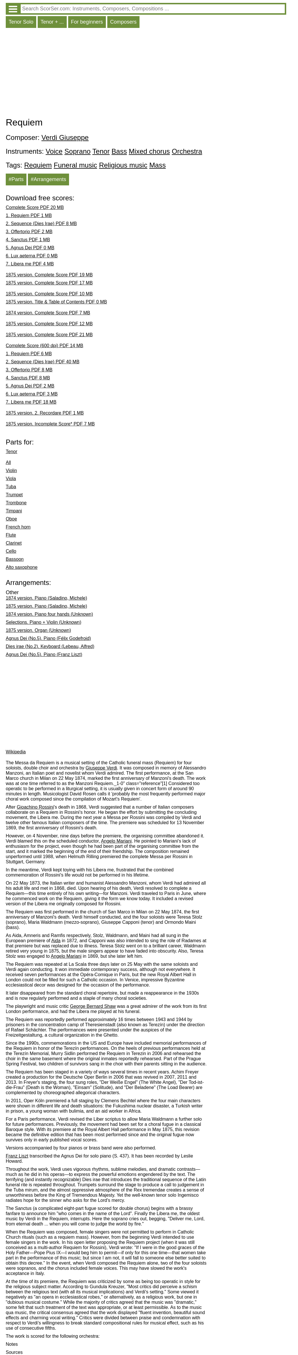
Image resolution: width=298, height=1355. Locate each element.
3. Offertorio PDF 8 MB (29, 369)
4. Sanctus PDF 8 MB (28, 377)
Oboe (11, 518)
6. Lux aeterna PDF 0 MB (32, 255)
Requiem (38, 165)
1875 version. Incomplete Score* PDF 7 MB (50, 423)
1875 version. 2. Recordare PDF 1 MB (45, 413)
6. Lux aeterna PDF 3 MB (32, 394)
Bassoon (15, 559)
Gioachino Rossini (35, 807)
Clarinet (14, 543)
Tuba (11, 486)
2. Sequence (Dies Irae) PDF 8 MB (41, 223)
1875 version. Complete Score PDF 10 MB (49, 293)
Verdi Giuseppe (65, 137)
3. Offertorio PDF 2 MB (29, 231)
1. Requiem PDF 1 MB (29, 215)
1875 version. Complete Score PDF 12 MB (49, 323)
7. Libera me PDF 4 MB (30, 263)
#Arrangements (48, 179)
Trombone (16, 502)
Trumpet (14, 494)
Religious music (123, 165)
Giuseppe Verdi (101, 767)
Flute (11, 535)
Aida (55, 940)
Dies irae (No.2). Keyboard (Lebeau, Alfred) (50, 646)
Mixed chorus (149, 151)
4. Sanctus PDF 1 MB (28, 239)
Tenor (101, 151)
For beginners (87, 22)
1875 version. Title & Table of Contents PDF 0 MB (56, 301)
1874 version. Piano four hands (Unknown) (49, 614)
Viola (11, 478)
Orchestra (187, 151)
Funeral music (75, 165)
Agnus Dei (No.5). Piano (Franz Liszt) (44, 654)
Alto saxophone (21, 567)
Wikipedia (16, 751)
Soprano (77, 151)
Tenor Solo (21, 22)
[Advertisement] (146, 74)
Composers (123, 22)
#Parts (16, 179)
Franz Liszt (17, 1155)
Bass (119, 151)
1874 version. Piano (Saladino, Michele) (46, 598)
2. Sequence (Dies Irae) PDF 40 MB (42, 361)
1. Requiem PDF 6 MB (29, 353)
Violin (11, 470)
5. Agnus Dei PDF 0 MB (30, 247)
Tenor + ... (52, 22)
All (8, 462)
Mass (157, 165)
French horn (18, 526)
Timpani (14, 510)
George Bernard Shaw (93, 1006)
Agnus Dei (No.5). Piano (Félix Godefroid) (48, 638)
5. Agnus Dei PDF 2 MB (30, 385)
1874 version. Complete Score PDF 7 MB (48, 312)
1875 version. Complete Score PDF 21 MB (49, 334)
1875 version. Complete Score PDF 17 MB (49, 282)
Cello (11, 551)
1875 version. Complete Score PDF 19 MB (49, 274)
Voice (54, 151)
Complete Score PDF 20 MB (35, 207)
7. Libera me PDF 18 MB (31, 402)
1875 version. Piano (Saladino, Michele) (46, 606)
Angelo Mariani (116, 841)
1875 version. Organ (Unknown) (38, 630)
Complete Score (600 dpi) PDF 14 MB (44, 345)
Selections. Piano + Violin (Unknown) (43, 622)
